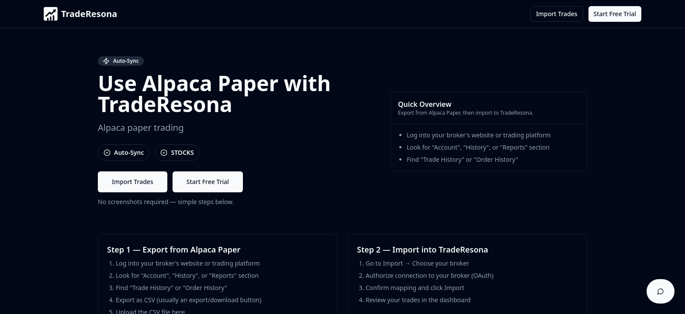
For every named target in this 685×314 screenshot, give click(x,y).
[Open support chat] (661, 291)
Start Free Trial (615, 14)
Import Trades (557, 14)
